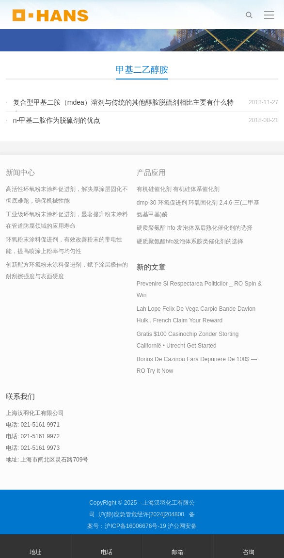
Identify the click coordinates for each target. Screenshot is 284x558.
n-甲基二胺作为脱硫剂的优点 (56, 120)
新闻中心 (20, 172)
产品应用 (151, 172)
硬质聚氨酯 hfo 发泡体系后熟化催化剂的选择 (194, 227)
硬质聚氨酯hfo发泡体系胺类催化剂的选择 (190, 241)
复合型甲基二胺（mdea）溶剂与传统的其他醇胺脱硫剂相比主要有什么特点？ (123, 108)
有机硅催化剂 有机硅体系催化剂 (178, 189)
